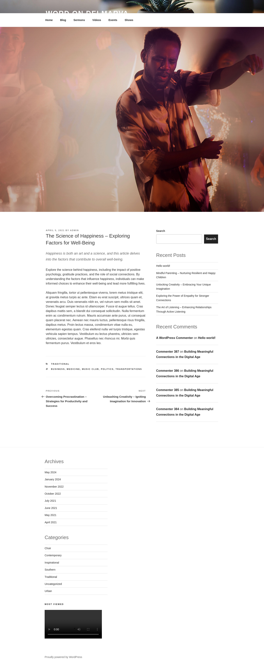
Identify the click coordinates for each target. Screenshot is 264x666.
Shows (129, 20)
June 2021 (51, 508)
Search (160, 230)
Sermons (79, 20)
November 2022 (54, 486)
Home (49, 20)
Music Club (90, 369)
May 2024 (50, 472)
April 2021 (51, 522)
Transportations (129, 369)
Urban (48, 591)
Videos (96, 20)
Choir (48, 548)
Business (58, 369)
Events (113, 20)
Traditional (60, 364)
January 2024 (53, 479)
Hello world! (163, 265)
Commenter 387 (167, 351)
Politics (107, 369)
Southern (50, 569)
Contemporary (53, 555)
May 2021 (50, 515)
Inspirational (52, 562)
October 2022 (53, 493)
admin (74, 230)
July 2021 (50, 500)
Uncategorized (53, 583)
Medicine (73, 369)
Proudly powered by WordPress (63, 657)
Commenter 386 (167, 370)
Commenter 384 (167, 409)
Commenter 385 (167, 390)
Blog (63, 20)
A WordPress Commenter (174, 337)
